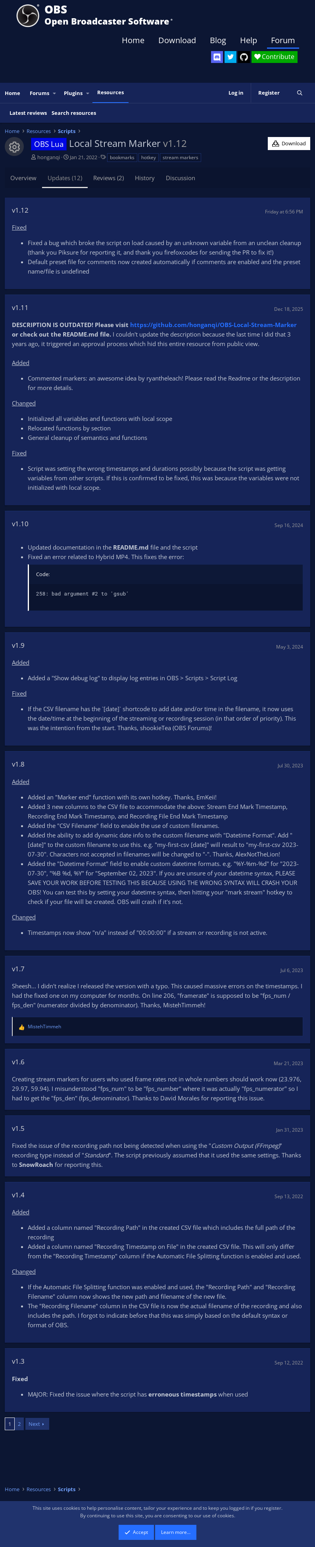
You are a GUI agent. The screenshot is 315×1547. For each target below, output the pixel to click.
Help (248, 40)
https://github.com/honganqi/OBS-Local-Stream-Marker (213, 325)
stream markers (180, 157)
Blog (218, 40)
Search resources (74, 112)
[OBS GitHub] (244, 57)
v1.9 (18, 645)
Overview (23, 178)
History (145, 178)
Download (177, 40)
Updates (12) (65, 178)
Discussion (180, 178)
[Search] (299, 93)
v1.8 (18, 764)
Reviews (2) (108, 178)
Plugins (73, 93)
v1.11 (20, 307)
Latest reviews (28, 112)
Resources (110, 92)
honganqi (48, 157)
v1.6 (18, 1061)
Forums (39, 93)
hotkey (148, 157)
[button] (55, 93)
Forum (283, 40)
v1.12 (20, 210)
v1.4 (18, 1194)
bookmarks (122, 157)
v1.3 (18, 1361)
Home (133, 40)
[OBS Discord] (217, 57)
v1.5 (18, 1128)
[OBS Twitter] (230, 57)
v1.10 (20, 523)
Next (34, 1423)
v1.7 (18, 968)
